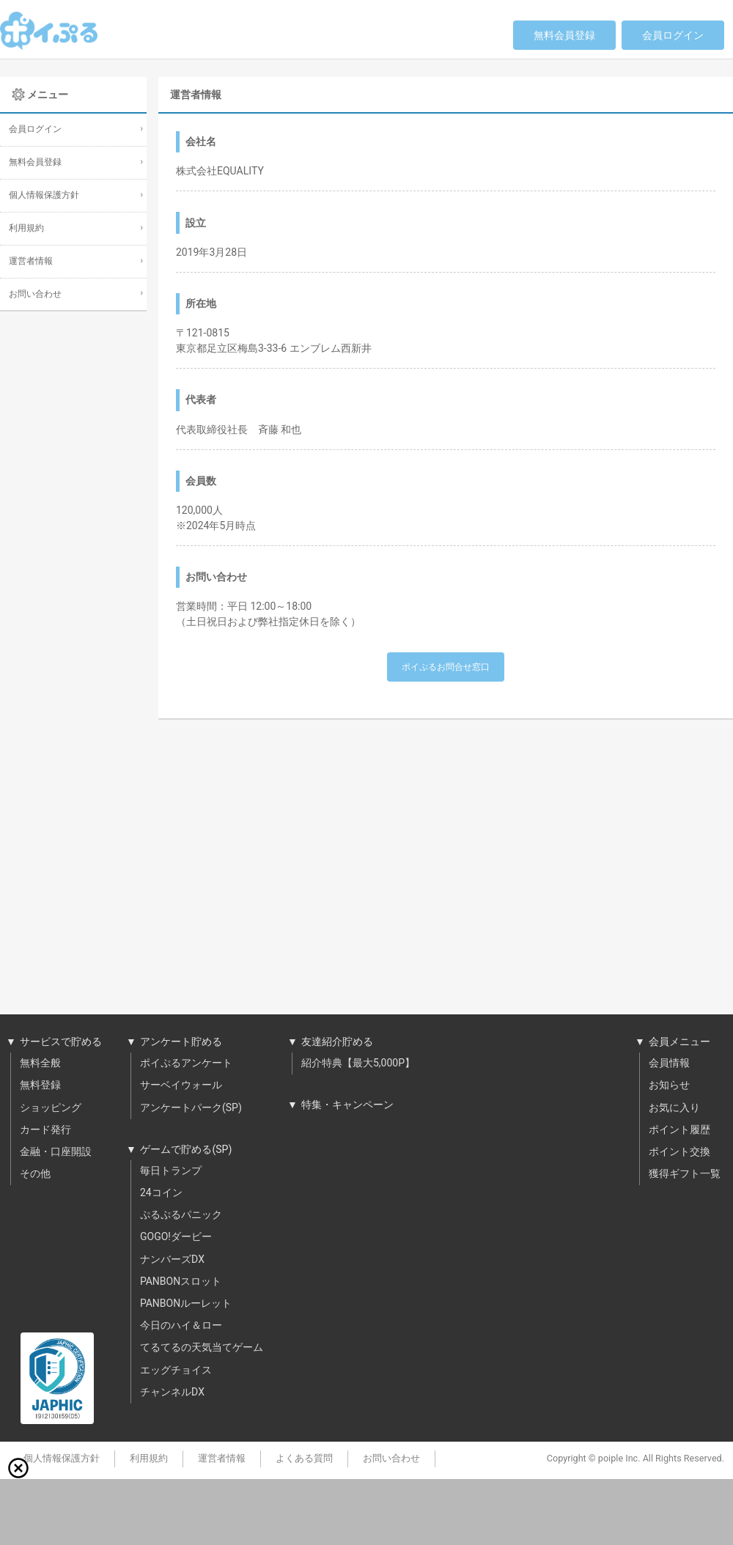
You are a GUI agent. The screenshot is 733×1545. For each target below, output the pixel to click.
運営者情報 (31, 261)
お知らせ (669, 1085)
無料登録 (40, 1085)
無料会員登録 (564, 35)
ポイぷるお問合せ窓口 (446, 667)
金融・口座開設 (56, 1152)
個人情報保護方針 (44, 195)
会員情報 (669, 1063)
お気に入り (674, 1108)
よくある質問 (304, 1458)
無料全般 (40, 1063)
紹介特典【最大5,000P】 (358, 1063)
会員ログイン (673, 35)
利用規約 (26, 228)
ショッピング (50, 1108)
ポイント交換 (679, 1152)
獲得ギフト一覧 (685, 1174)
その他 (35, 1174)
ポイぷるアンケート (186, 1063)
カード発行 (45, 1130)
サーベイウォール (181, 1085)
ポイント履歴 (679, 1130)
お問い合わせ (35, 294)
